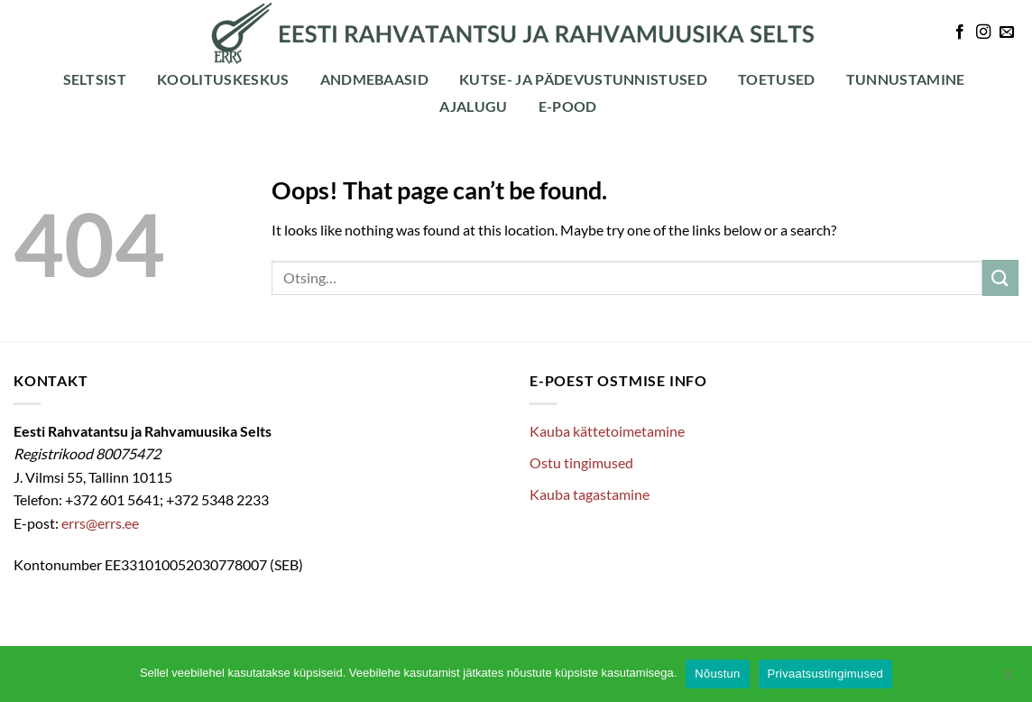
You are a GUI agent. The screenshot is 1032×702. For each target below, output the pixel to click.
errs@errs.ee (100, 522)
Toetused (776, 79)
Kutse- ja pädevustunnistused (583, 79)
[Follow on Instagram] (983, 32)
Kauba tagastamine (590, 494)
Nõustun (717, 673)
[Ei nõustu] (1007, 679)
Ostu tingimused (581, 462)
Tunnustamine (905, 79)
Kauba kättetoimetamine (607, 430)
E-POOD (568, 106)
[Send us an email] (1007, 32)
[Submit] (1000, 277)
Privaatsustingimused (826, 673)
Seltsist (95, 79)
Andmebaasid (374, 79)
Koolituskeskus (223, 79)
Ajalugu (473, 106)
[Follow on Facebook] (960, 32)
